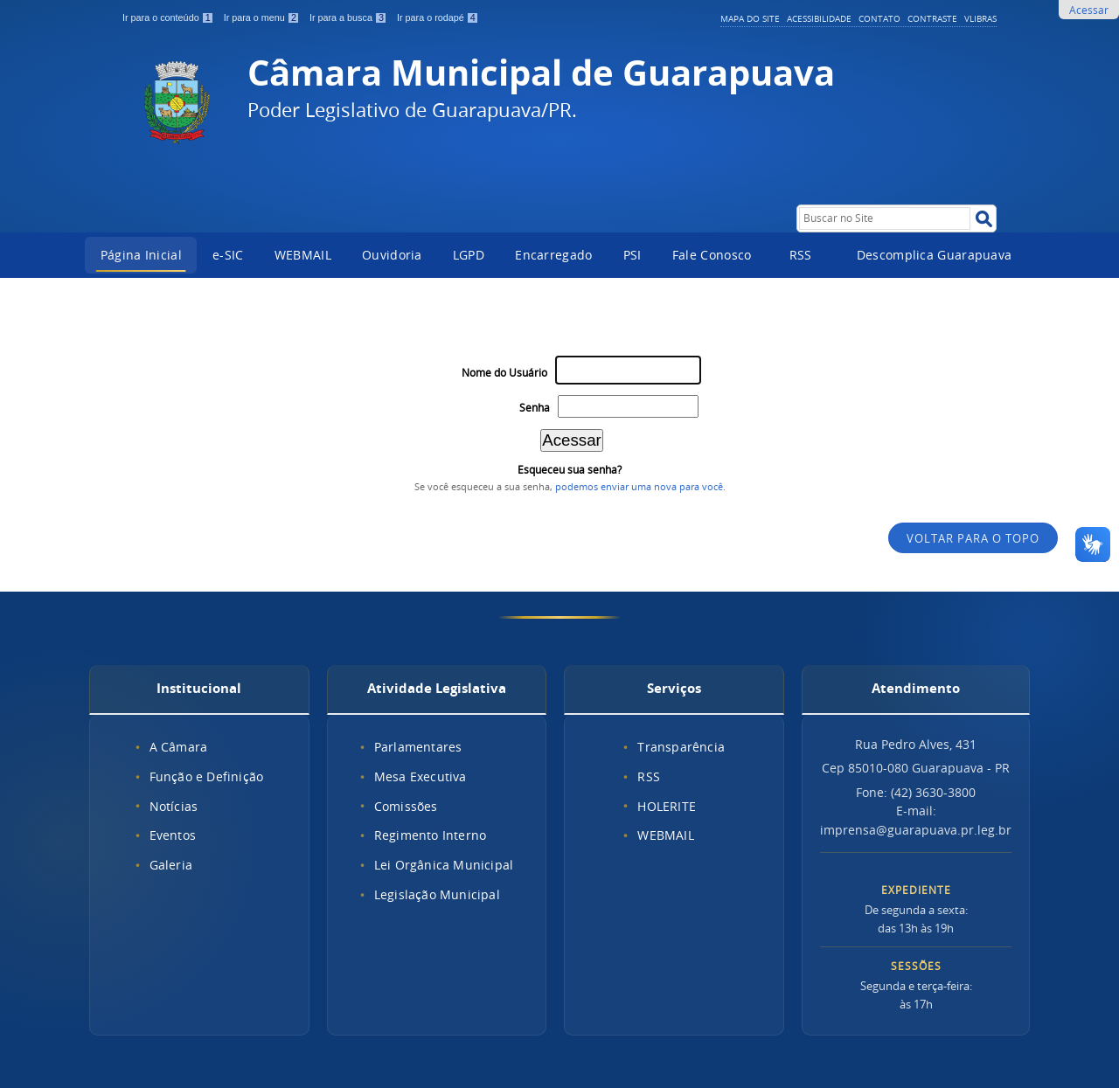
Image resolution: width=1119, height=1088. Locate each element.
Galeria (170, 864)
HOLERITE (666, 806)
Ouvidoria (392, 254)
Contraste (932, 18)
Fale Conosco (712, 254)
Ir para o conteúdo (169, 17)
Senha (534, 407)
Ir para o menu (263, 17)
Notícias (173, 806)
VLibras (980, 18)
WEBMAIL (303, 254)
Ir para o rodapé (438, 17)
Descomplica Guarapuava (934, 254)
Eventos (172, 835)
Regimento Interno (430, 835)
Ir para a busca (349, 17)
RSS (800, 254)
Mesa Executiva (420, 776)
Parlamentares (418, 746)
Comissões (406, 806)
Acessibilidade (819, 18)
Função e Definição (206, 776)
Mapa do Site (750, 18)
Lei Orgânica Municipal (443, 864)
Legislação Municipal (437, 894)
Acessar (1089, 10)
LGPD (468, 254)
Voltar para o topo (973, 538)
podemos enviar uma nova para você (639, 487)
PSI (632, 254)
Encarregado (553, 254)
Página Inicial (141, 254)
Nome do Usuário (504, 372)
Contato (879, 18)
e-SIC (228, 254)
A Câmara (178, 746)
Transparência (681, 746)
